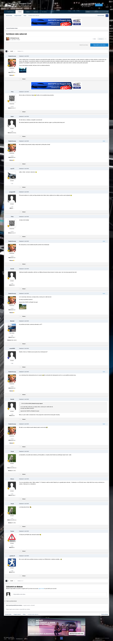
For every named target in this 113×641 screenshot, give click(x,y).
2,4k (12, 206)
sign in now (41, 588)
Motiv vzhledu (11, 638)
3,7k (12, 466)
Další (11, 51)
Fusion (12, 531)
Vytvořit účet (99, 5)
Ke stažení (44, 11)
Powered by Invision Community (102, 638)
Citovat (23, 79)
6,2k (12, 493)
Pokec (18, 39)
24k (12, 335)
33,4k (11, 71)
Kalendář (35, 11)
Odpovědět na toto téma (99, 45)
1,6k (12, 131)
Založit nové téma (83, 45)
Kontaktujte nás (19, 638)
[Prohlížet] (92, 12)
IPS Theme (6, 637)
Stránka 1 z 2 (20, 51)
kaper (12, 116)
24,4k (11, 106)
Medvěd (12, 321)
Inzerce (52, 11)
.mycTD (12, 168)
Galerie (28, 11)
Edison (12, 479)
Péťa (12, 91)
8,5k (12, 546)
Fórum (20, 11)
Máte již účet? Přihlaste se (87, 5)
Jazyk (5, 638)
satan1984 (12, 348)
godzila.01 (12, 555)
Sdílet (94, 38)
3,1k (12, 183)
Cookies (26, 638)
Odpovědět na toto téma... (19, 594)
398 (12, 363)
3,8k (12, 570)
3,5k (12, 283)
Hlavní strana (10, 11)
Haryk (12, 451)
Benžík (12, 268)
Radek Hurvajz (15, 38)
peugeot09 (12, 191)
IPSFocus (12, 637)
